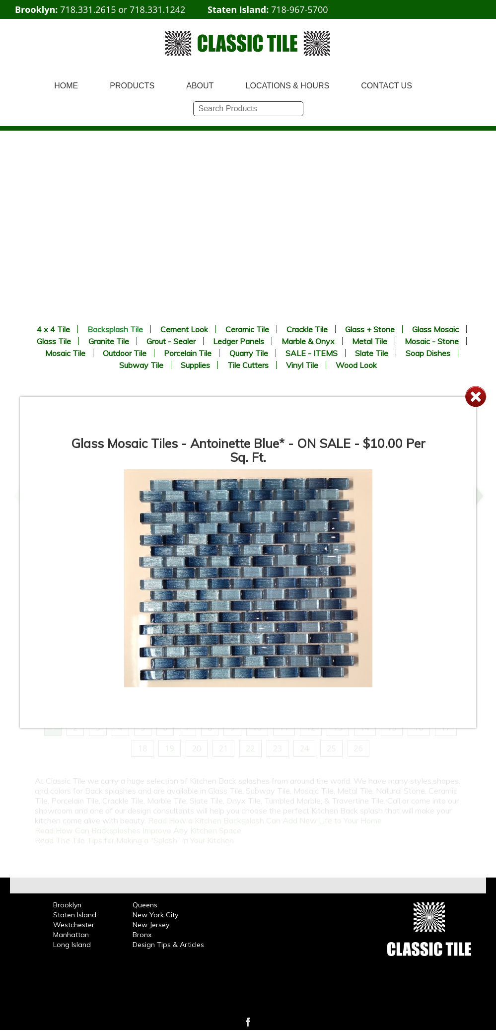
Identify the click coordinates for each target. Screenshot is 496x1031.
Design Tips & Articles (168, 944)
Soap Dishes (428, 353)
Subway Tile (141, 365)
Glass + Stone (370, 329)
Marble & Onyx (308, 341)
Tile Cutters (248, 365)
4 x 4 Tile (53, 329)
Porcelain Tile (188, 353)
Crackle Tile (307, 329)
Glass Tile (54, 341)
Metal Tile (369, 341)
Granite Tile (108, 341)
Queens (145, 904)
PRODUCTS (132, 85)
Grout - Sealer (171, 341)
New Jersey (151, 924)
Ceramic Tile (247, 329)
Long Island (72, 944)
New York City (155, 914)
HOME (66, 85)
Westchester (73, 924)
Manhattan (71, 934)
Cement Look (184, 329)
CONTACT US (386, 85)
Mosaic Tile (65, 353)
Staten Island (74, 914)
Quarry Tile (248, 353)
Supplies (195, 365)
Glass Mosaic (435, 329)
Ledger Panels (238, 341)
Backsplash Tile (115, 329)
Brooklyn (67, 904)
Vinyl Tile (302, 365)
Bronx (142, 934)
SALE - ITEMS (311, 353)
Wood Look (356, 365)
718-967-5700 (299, 9)
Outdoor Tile (124, 353)
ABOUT (199, 85)
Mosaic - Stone (432, 341)
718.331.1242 (157, 9)
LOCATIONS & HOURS (288, 85)
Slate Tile (371, 353)
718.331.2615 (88, 9)
